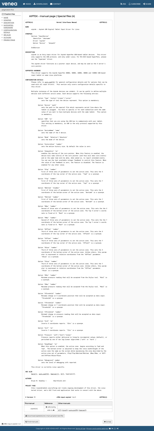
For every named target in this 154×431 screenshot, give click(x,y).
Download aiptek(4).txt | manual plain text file (44, 416)
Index (27, 4)
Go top (107, 421)
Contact (55, 4)
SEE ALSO (7, 35)
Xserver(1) (55, 374)
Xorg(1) (34, 374)
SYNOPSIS (7, 20)
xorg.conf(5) (50, 82)
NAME (6, 17)
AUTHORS (7, 37)
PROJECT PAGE (9, 40)
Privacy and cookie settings (97, 428)
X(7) (62, 374)
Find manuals (31, 421)
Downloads (41, 4)
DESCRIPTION (9, 22)
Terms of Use (80, 428)
